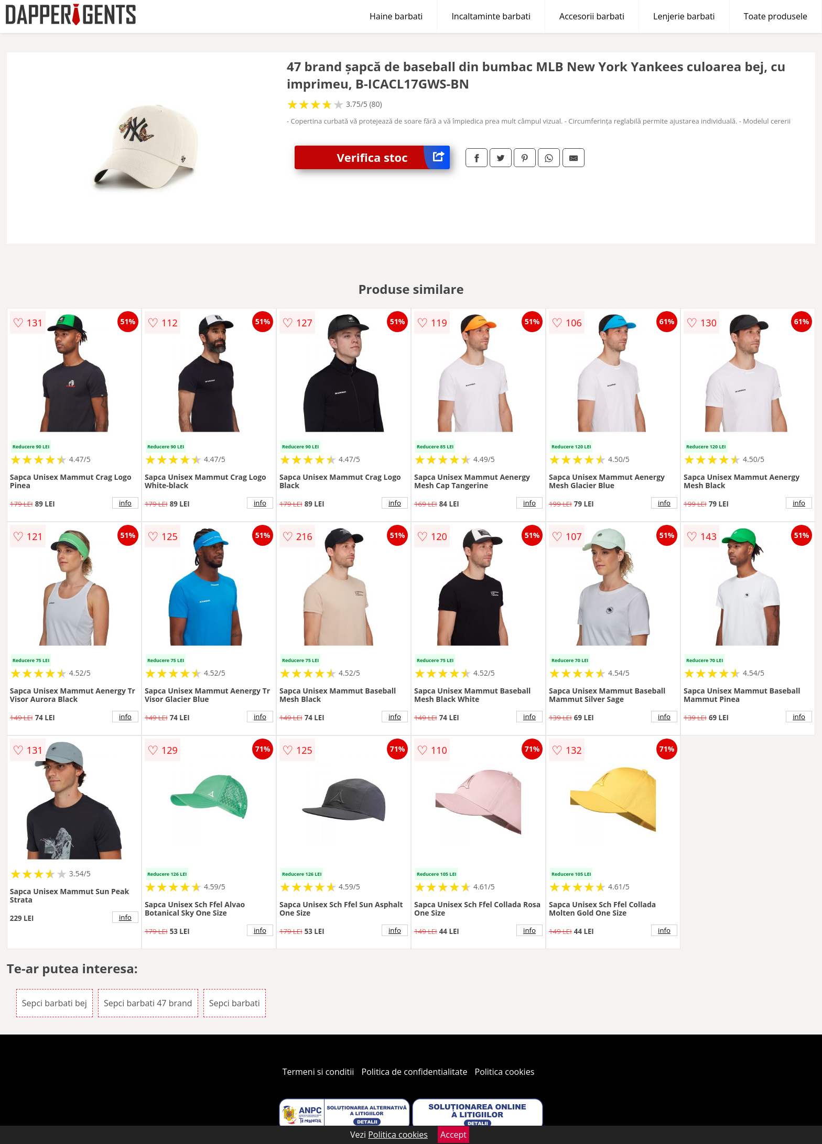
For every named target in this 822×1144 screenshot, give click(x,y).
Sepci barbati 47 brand (148, 1003)
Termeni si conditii (318, 1071)
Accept (453, 1134)
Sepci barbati (234, 1003)
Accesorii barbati (591, 16)
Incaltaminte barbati (491, 16)
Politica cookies (505, 1071)
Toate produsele (775, 16)
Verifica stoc (393, 157)
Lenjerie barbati (684, 16)
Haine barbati (396, 16)
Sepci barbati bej (54, 1003)
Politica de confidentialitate (415, 1071)
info (125, 503)
